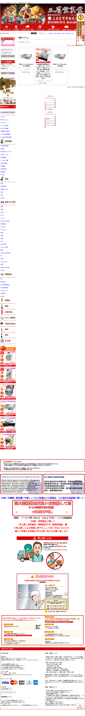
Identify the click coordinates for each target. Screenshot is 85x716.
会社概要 (16, 28)
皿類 (2, 209)
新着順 (73, 45)
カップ (2, 218)
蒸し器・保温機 (4, 128)
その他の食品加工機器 (6, 137)
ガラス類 (3, 226)
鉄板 (2, 232)
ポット (2, 215)
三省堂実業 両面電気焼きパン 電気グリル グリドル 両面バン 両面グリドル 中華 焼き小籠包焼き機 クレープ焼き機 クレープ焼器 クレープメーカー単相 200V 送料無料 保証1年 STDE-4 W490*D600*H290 (43, 71)
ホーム (6, 28)
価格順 (68, 45)
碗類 (2, 206)
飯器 (2, 250)
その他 (2, 174)
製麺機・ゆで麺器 (5, 131)
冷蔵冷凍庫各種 (4, 145)
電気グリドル (4, 119)
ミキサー (3, 116)
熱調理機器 (3, 157)
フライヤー (3, 122)
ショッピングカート (53, 28)
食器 (55, 33)
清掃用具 (3, 293)
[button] (75, 703)
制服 (66, 33)
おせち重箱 (3, 244)
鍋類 (2, 235)
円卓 (2, 183)
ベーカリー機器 (4, 160)
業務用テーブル (4, 189)
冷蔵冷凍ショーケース (6, 151)
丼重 (2, 258)
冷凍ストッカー (4, 154)
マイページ (40, 28)
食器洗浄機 (3, 168)
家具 (53, 33)
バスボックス (4, 261)
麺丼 (2, 264)
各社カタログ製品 (5, 267)
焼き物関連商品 (4, 287)
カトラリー (3, 229)
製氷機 (68, 33)
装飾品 (62, 33)
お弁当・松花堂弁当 (5, 252)
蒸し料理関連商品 (5, 284)
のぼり (72, 33)
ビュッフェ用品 (4, 247)
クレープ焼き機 (4, 125)
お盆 (2, 241)
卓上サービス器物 (5, 221)
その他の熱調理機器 (5, 134)
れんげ (2, 212)
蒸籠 (2, 238)
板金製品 (3, 171)
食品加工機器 (4, 163)
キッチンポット (4, 290)
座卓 (2, 192)
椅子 (2, 195)
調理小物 (3, 281)
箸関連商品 (3, 223)
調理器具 (59, 33)
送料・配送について (27, 28)
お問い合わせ (66, 28)
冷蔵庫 (49, 33)
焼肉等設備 (3, 186)
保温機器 (3, 166)
